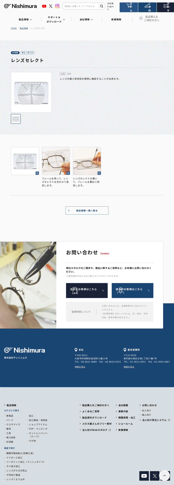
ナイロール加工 (14, 457)
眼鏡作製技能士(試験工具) (20, 453)
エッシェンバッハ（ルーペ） (38, 435)
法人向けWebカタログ (96, 430)
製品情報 (24, 28)
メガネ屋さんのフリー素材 (97, 424)
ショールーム (125, 424)
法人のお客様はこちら (93, 290)
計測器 (18, 53)
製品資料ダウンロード (94, 418)
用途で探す (9, 448)
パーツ (9, 420)
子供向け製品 (13, 475)
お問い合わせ (165, 8)
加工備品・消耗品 (38, 420)
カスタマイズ (13, 424)
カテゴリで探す (11, 410)
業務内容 (123, 411)
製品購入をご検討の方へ (148, 18)
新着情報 (117, 18)
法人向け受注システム (128, 8)
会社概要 (123, 405)
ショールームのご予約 (147, 8)
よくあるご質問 (90, 411)
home (14, 28)
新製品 (9, 416)
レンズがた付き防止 (16, 471)
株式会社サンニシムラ (24, 354)
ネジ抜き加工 (13, 466)
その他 (32, 441)
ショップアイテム (38, 424)
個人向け (146, 415)
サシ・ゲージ (36, 53)
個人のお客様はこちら (138, 290)
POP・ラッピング (38, 429)
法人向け (146, 410)
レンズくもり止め (15, 479)
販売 (8, 429)
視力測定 (11, 437)
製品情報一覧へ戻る (82, 211)
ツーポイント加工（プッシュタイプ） (26, 462)
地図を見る (80, 367)
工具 (8, 433)
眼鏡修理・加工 (127, 418)
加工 (31, 416)
